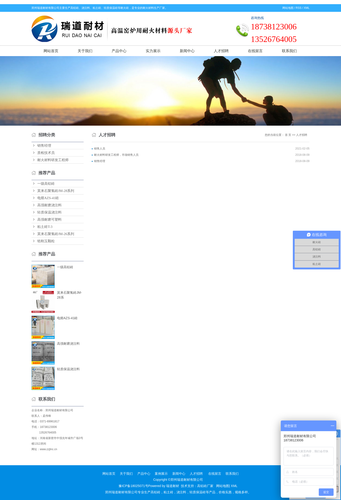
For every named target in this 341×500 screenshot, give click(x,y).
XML (306, 8)
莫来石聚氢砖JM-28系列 (55, 191)
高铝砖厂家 (205, 486)
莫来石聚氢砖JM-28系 (69, 295)
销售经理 (44, 145)
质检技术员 (46, 153)
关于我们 (85, 51)
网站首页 (51, 51)
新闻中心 (187, 51)
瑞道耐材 (172, 486)
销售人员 (99, 148)
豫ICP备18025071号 (133, 486)
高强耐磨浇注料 (49, 205)
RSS (299, 8)
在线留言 (255, 51)
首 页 (288, 135)
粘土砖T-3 (44, 227)
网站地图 (288, 8)
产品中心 (119, 51)
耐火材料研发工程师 (53, 160)
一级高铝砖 (46, 183)
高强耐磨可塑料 (49, 219)
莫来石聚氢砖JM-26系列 (55, 234)
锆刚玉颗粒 (46, 241)
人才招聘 (221, 51)
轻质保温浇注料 (49, 212)
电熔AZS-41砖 (48, 198)
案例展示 (161, 473)
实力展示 (153, 51)
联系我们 (289, 51)
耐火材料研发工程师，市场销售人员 (116, 154)
